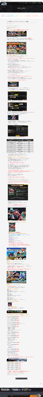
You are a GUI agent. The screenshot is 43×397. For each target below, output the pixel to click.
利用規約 (4, 386)
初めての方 (41, 0)
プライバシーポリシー (9, 386)
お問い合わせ (34, 386)
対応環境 (39, 386)
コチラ (16, 74)
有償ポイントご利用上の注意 (18, 386)
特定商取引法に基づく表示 (27, 386)
